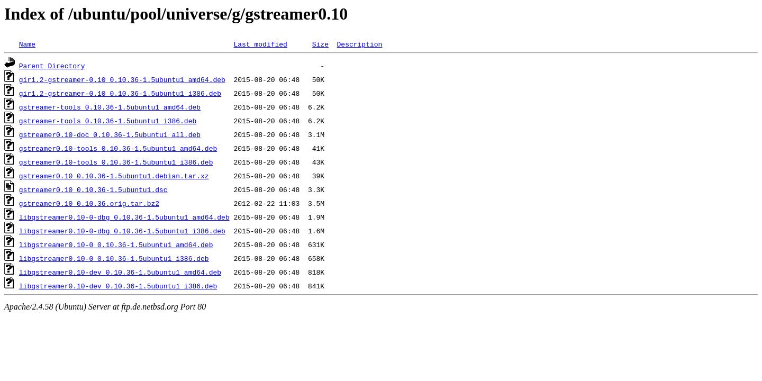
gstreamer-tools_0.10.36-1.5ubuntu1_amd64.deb (110, 107)
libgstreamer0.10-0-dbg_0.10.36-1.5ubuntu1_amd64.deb (124, 217)
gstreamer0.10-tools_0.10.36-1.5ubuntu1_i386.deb (116, 162)
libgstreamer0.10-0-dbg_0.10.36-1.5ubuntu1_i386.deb (122, 230)
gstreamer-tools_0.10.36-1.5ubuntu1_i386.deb (107, 120)
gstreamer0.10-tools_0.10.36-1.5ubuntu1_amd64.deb (118, 148)
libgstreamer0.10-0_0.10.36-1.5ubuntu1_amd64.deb (116, 244)
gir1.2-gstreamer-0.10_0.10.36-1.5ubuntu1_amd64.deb (122, 79)
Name (27, 44)
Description (359, 44)
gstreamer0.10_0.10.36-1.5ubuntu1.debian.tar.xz (114, 175)
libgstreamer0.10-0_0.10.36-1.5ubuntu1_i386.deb (114, 258)
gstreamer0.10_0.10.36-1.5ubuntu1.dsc (93, 189)
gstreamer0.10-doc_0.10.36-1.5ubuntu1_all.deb (110, 134)
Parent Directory (52, 65)
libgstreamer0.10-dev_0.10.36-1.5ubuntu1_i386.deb (118, 286)
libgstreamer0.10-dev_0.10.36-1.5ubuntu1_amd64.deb (120, 272)
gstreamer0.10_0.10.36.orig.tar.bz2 (89, 203)
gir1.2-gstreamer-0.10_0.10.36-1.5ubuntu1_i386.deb (120, 93)
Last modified (260, 44)
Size (320, 44)
